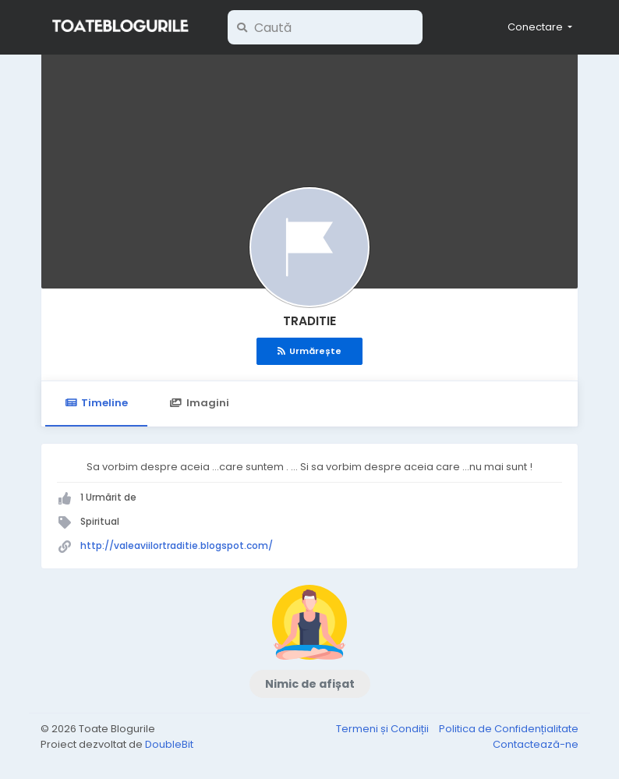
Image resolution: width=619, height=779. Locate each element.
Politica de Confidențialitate (508, 728)
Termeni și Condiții (383, 728)
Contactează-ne (535, 744)
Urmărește (309, 351)
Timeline (96, 402)
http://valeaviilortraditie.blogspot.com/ (176, 545)
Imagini (198, 402)
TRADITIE (309, 321)
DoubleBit (169, 744)
